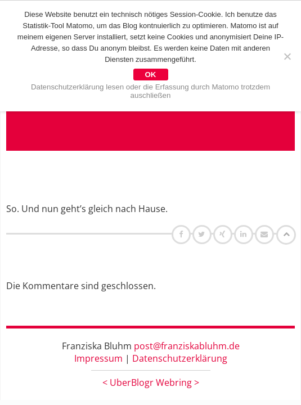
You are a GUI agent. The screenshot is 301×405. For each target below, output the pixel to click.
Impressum (98, 358)
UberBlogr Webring (151, 382)
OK (150, 74)
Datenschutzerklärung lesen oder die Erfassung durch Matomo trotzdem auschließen (150, 91)
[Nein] (287, 56)
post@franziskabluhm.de (187, 346)
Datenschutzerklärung (179, 358)
